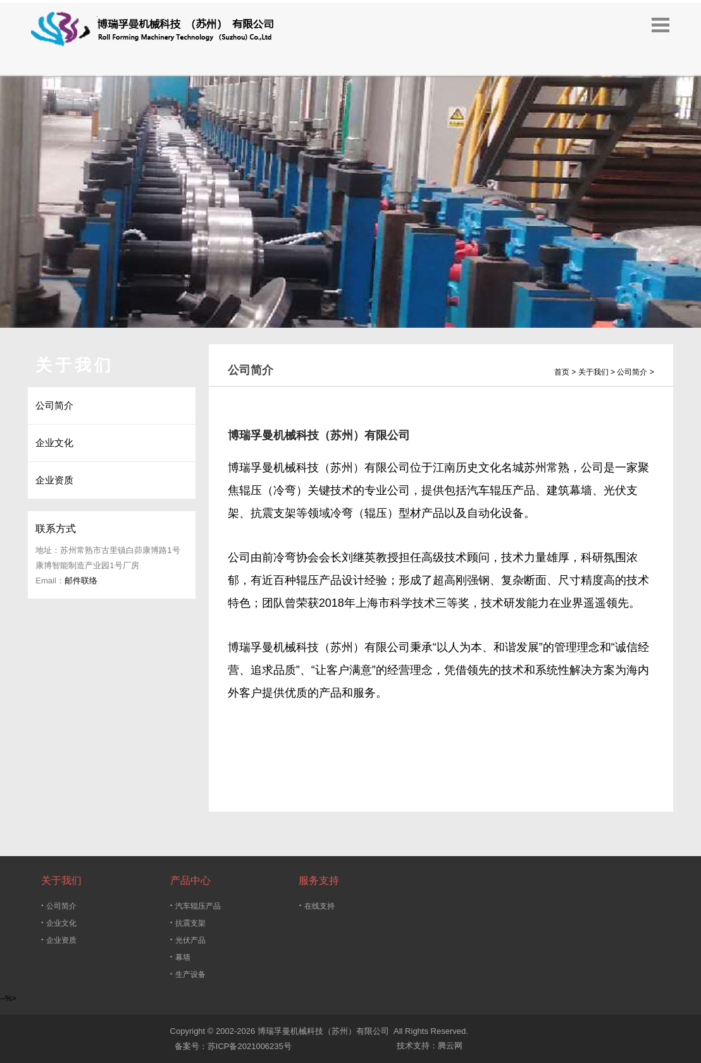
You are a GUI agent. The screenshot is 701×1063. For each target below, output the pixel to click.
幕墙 (180, 956)
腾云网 (450, 1045)
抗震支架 (188, 922)
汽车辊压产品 (195, 905)
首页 (561, 372)
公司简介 (59, 905)
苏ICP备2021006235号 (250, 1046)
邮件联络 (81, 580)
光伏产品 (188, 939)
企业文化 (59, 922)
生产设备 (188, 973)
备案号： (189, 1046)
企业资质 (59, 939)
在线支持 (316, 905)
